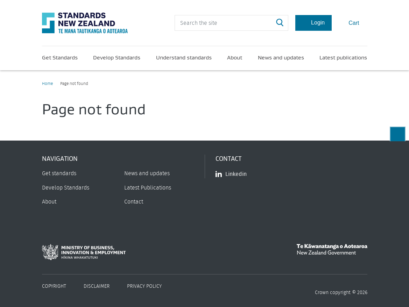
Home (47, 83)
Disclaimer (97, 286)
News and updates (281, 57)
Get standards (59, 173)
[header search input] (231, 23)
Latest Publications (147, 188)
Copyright (54, 286)
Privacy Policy (144, 286)
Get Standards (60, 57)
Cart (349, 22)
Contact (133, 202)
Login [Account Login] (313, 23)
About (234, 57)
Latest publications (343, 57)
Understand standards (184, 57)
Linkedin (231, 174)
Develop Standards (116, 57)
